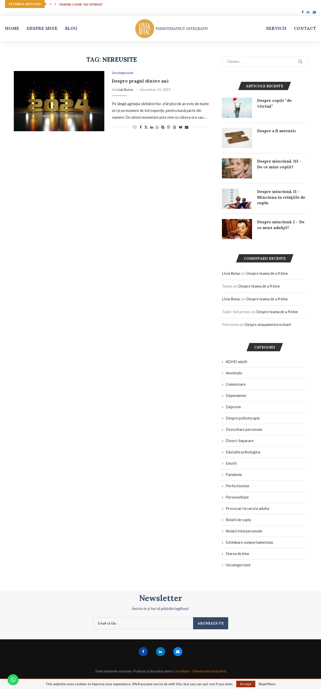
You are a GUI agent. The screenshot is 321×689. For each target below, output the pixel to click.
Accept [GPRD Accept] (246, 684)
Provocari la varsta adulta (247, 508)
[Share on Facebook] (141, 127)
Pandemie (234, 474)
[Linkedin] (308, 12)
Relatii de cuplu (238, 519)
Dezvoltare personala (244, 429)
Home (12, 28)
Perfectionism (237, 486)
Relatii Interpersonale (244, 531)
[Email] (314, 12)
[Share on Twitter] (146, 127)
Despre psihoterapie (243, 418)
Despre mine (42, 28)
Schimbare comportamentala (249, 542)
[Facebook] (302, 12)
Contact (305, 28)
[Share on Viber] (168, 127)
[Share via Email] (186, 127)
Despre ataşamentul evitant (268, 324)
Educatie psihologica (243, 452)
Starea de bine (237, 553)
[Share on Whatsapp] (157, 127)
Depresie (233, 406)
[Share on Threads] (174, 127)
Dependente (236, 395)
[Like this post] (134, 127)
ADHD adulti (236, 361)
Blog (71, 28)
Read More (267, 684)
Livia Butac (125, 89)
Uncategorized (238, 565)
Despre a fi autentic (276, 130)
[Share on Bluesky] (180, 127)
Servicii (276, 28)
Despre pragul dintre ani (140, 81)
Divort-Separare (240, 440)
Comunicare (236, 384)
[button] (51, 4)
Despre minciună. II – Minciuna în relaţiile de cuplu (281, 197)
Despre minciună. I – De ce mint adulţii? (280, 224)
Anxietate (234, 373)
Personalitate (237, 497)
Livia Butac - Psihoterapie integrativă (200, 671)
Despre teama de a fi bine (267, 273)
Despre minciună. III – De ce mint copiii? (279, 164)
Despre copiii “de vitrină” (81, 4)
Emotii (231, 463)
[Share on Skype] (162, 127)
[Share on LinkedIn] (151, 127)
